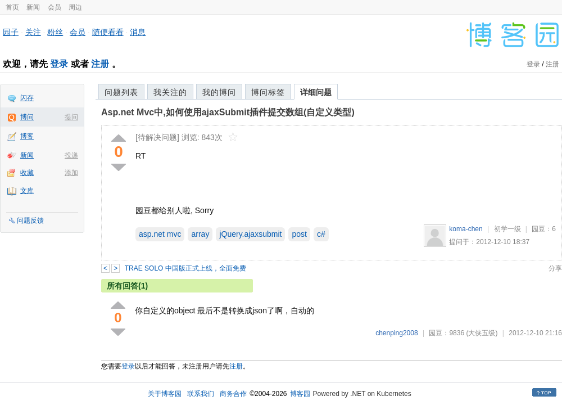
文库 (27, 191)
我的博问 (219, 92)
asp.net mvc (160, 234)
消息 (138, 32)
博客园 (300, 394)
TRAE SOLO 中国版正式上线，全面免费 (185, 268)
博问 (27, 117)
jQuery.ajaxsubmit (250, 234)
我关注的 (170, 92)
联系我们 (200, 394)
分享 (555, 268)
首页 (12, 7)
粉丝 (55, 32)
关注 (33, 32)
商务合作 (233, 394)
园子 (11, 32)
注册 (100, 64)
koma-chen (465, 229)
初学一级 (507, 229)
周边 (75, 7)
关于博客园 (165, 394)
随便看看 (108, 32)
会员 (54, 7)
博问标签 (268, 92)
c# (321, 234)
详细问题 (316, 92)
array (200, 234)
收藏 (27, 173)
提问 (71, 117)
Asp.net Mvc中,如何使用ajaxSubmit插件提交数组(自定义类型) (228, 112)
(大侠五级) (481, 333)
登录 (59, 64)
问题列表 (121, 92)
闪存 (27, 98)
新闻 (33, 7)
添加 (71, 173)
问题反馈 (30, 220)
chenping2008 (396, 333)
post (299, 234)
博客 (27, 136)
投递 (71, 155)
